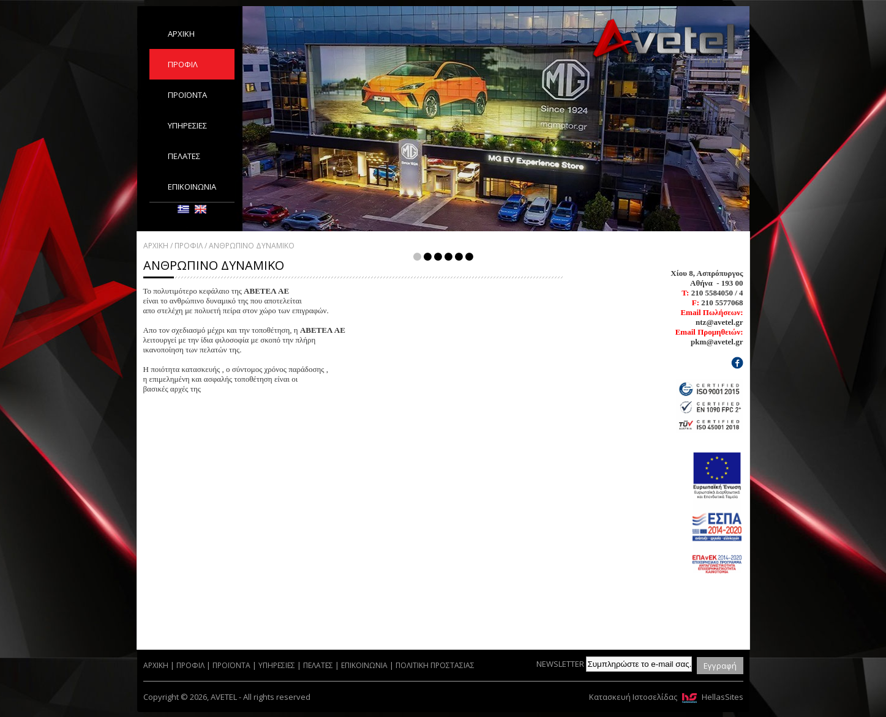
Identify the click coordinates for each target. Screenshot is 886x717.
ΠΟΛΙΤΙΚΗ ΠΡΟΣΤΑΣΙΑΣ (435, 665)
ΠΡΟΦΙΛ (183, 64)
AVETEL (663, 40)
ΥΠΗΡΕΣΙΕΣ (187, 125)
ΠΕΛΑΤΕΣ (184, 156)
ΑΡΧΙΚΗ (181, 33)
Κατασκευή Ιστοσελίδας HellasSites (666, 696)
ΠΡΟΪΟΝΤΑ (187, 94)
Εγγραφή (720, 665)
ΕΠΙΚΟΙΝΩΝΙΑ (192, 186)
